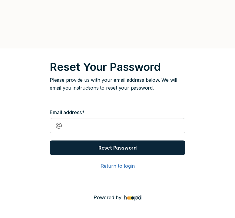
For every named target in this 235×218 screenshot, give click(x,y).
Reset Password (117, 148)
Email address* (67, 112)
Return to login (118, 166)
